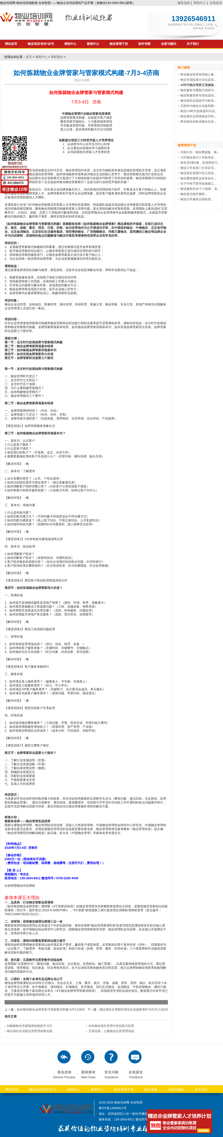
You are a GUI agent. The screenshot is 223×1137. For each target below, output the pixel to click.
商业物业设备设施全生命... (198, 121)
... (198, 85)
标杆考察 (144, 43)
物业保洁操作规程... (193, 194)
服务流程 (184, 3)
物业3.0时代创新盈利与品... (199, 111)
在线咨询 (216, 3)
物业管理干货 (119, 43)
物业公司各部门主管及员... (198, 168)
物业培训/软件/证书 (41, 43)
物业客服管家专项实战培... (198, 95)
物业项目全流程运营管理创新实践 (29, 1031)
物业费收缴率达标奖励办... (198, 178)
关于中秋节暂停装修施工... (198, 183)
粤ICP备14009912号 (113, 1108)
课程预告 (57, 57)
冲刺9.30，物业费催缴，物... (199, 152)
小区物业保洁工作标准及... (198, 157)
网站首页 (11, 43)
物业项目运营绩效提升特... (198, 116)
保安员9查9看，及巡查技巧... (200, 162)
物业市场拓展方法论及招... (198, 79)
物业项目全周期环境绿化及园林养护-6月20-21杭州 (134, 1009)
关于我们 (193, 43)
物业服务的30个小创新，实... (200, 188)
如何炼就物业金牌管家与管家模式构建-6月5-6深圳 (51, 1009)
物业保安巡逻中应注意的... (198, 173)
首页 (29, 57)
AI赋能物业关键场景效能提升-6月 (29, 1026)
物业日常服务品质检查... (196, 199)
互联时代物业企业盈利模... (198, 106)
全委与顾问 (168, 43)
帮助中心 (200, 3)
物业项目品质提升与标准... (198, 100)
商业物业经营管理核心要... (198, 74)
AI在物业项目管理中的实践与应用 (111, 1026)
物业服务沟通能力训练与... (198, 90)
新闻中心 (93, 43)
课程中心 (70, 43)
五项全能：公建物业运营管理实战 (111, 1031)
